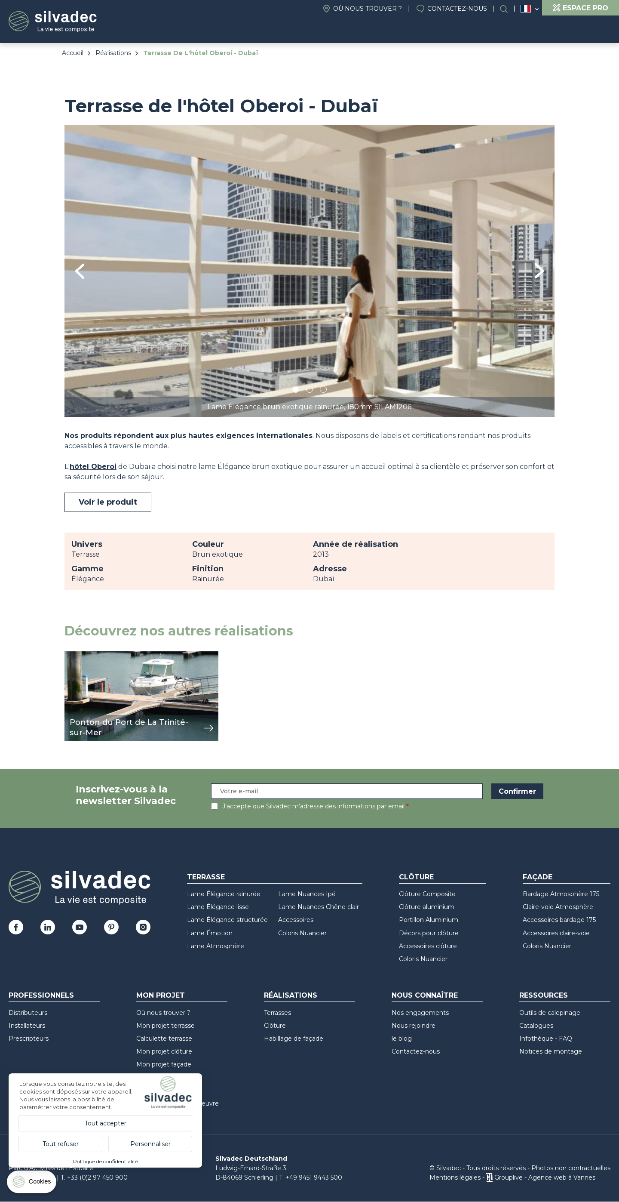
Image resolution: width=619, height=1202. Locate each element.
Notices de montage (550, 1051)
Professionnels (41, 995)
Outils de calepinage (549, 1013)
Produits (239, 30)
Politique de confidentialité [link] (105, 1161)
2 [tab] (309, 391)
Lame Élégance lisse (218, 907)
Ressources (505, 30)
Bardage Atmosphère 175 (561, 894)
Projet (296, 30)
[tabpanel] (309, 270)
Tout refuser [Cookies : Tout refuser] (61, 1144)
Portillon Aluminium (428, 920)
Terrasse (206, 877)
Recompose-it (575, 30)
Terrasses (277, 1013)
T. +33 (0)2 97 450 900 (94, 1177)
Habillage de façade (293, 1038)
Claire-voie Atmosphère (558, 907)
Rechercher (508, 9)
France (526, 8)
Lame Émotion (210, 933)
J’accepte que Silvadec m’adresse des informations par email (313, 806)
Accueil (72, 53)
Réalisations (437, 30)
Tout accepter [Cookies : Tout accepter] (105, 1123)
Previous (80, 271)
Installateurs (27, 1025)
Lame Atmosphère (215, 946)
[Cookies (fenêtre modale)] (32, 1183)
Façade (537, 877)
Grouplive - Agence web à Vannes (544, 1177)
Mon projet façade (163, 1064)
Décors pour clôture (429, 933)
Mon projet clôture (164, 1051)
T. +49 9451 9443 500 (310, 1177)
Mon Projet (160, 995)
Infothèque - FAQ (545, 1038)
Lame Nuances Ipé (307, 894)
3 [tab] (323, 391)
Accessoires (295, 920)
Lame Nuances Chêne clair (318, 907)
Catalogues (536, 1025)
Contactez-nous (457, 8)
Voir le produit (108, 502)
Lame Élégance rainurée (223, 894)
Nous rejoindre (413, 1025)
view (72, 656)
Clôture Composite (427, 894)
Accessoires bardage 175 (559, 920)
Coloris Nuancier (302, 933)
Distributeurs (28, 1013)
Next (539, 271)
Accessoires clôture (428, 946)
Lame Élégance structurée (227, 920)
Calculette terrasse (164, 1038)
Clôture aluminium (426, 907)
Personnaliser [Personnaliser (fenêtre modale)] (150, 1144)
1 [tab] (295, 391)
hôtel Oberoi (93, 466)
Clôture (416, 877)
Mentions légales (455, 1177)
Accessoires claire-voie (556, 933)
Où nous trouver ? (367, 8)
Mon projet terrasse (165, 1025)
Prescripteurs (29, 1038)
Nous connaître (361, 30)
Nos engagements (420, 1013)
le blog (402, 1038)
